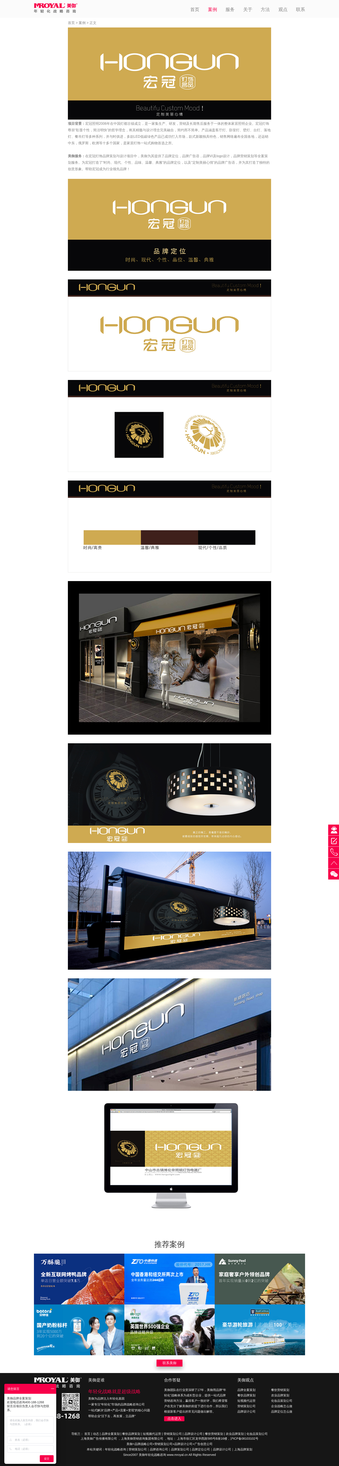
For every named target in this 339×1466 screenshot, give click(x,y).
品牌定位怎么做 (281, 1411)
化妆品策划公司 (281, 1400)
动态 (96, 1434)
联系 (300, 9)
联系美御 (169, 1363)
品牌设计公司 (246, 1411)
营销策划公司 (246, 1406)
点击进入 (174, 1418)
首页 (194, 9)
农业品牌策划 (280, 1395)
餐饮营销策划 (280, 1390)
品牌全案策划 (246, 1390)
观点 (283, 9)
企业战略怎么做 (281, 1406)
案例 (212, 9)
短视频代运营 (246, 1400)
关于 (247, 9)
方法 (265, 9)
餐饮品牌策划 (246, 1395)
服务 (230, 9)
